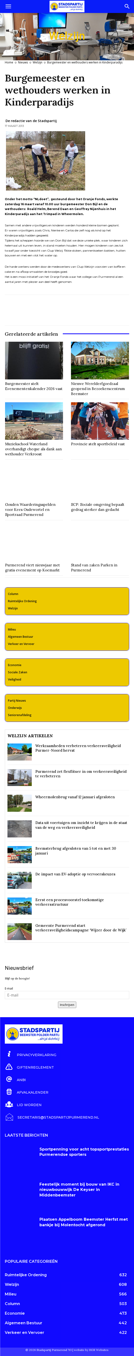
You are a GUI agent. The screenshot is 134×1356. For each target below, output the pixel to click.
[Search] (127, 6)
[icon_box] (30, 1054)
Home (9, 62)
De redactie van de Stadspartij (31, 120)
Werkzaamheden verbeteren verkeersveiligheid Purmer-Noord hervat (78, 748)
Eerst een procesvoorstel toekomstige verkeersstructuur (69, 902)
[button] (8, 6)
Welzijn (37, 62)
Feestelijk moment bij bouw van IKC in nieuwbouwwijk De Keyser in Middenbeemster (79, 1189)
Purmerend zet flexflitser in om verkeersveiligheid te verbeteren (81, 774)
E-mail (9, 988)
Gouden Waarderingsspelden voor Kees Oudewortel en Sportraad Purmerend (30, 509)
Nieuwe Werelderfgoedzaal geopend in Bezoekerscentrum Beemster (98, 388)
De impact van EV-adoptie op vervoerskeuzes (75, 874)
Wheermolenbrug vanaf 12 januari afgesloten (75, 797)
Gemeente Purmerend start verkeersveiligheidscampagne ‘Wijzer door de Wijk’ (80, 928)
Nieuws (23, 62)
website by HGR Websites (91, 1350)
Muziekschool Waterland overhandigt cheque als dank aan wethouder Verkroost (33, 449)
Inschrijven (67, 1005)
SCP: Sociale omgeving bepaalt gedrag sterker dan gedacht (97, 507)
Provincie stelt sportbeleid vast (98, 444)
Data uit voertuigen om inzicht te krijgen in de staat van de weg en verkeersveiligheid (81, 825)
